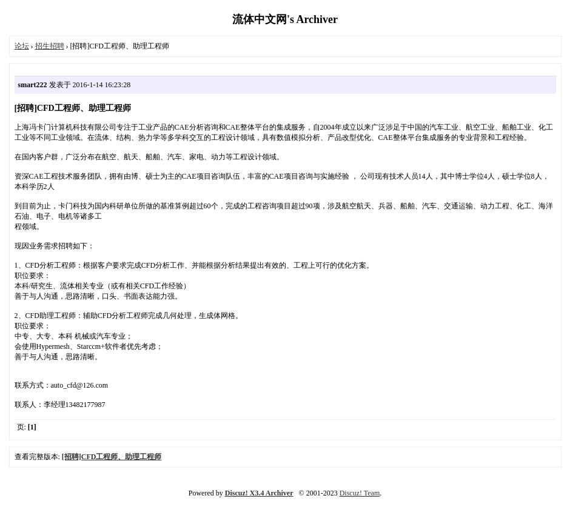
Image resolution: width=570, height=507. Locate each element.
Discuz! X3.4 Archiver (259, 493)
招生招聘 (49, 46)
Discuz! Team (360, 493)
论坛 (22, 46)
